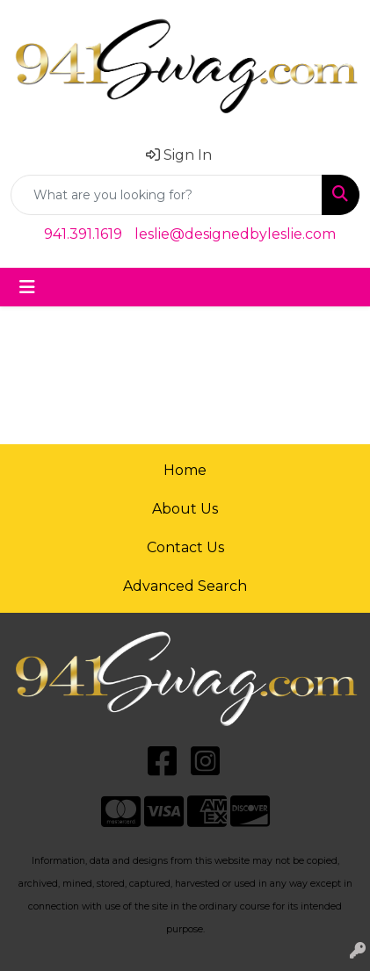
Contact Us (185, 547)
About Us (185, 508)
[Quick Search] (167, 195)
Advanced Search (185, 586)
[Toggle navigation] (27, 287)
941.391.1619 (83, 234)
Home (185, 470)
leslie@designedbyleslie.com (235, 234)
